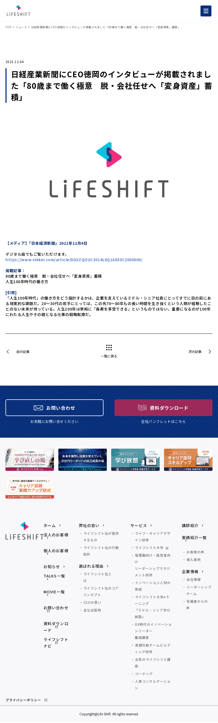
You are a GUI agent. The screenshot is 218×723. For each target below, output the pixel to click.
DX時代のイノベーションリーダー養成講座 (153, 632)
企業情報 (190, 572)
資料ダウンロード (56, 628)
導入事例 (194, 560)
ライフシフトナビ (56, 644)
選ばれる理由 (91, 567)
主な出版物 (92, 611)
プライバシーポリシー (23, 701)
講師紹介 (190, 526)
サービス (138, 526)
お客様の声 (195, 553)
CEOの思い (93, 603)
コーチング (144, 674)
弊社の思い (89, 526)
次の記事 (195, 351)
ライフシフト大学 (149, 548)
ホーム (50, 526)
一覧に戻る (109, 356)
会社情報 (194, 580)
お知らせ (52, 567)
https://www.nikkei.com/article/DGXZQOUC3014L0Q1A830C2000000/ (74, 259)
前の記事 (23, 351)
